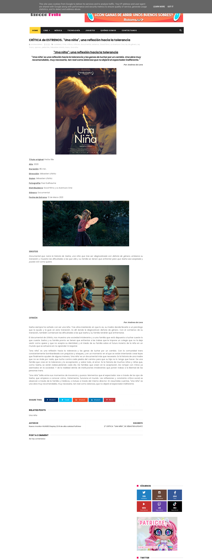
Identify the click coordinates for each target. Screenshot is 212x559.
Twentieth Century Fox (148, 239)
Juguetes (89, 30)
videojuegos (163, 279)
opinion (47, 52)
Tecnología (73, 30)
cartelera (57, 49)
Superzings (176, 229)
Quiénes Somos (107, 30)
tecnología (173, 274)
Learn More (159, 7)
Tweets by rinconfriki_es (148, 116)
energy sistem (144, 269)
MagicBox (169, 209)
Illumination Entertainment (149, 209)
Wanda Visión (162, 249)
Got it (170, 7)
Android (141, 194)
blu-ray (151, 254)
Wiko (174, 249)
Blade (168, 194)
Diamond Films (152, 199)
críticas (76, 49)
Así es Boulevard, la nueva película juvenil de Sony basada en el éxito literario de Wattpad (165, 530)
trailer (140, 279)
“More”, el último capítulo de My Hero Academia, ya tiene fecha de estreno (165, 518)
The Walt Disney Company (149, 234)
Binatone (158, 194)
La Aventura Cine (117, 49)
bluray (160, 254)
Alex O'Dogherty (168, 189)
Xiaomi (141, 254)
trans (77, 52)
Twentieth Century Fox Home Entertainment (157, 244)
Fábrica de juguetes (146, 204)
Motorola (171, 214)
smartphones (159, 274)
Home (34, 30)
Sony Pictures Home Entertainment (153, 229)
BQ (149, 194)
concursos (169, 259)
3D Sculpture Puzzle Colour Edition (152, 184)
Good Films (105, 49)
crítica (69, 49)
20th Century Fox (145, 179)
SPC (140, 224)
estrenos (95, 49)
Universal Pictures (145, 249)
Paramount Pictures (156, 219)
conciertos (157, 259)
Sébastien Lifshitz (67, 52)
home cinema (144, 274)
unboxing (151, 279)
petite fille (55, 52)
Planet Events (174, 219)
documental (86, 49)
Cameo (177, 194)
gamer (168, 269)
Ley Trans (39, 52)
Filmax (164, 199)
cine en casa (143, 259)
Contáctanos (128, 30)
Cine (45, 30)
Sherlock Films (151, 224)
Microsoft (160, 214)
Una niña (84, 52)
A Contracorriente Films (148, 189)
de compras (153, 264)
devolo (164, 264)
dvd (172, 264)
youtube (175, 279)
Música (57, 30)
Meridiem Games (145, 214)
